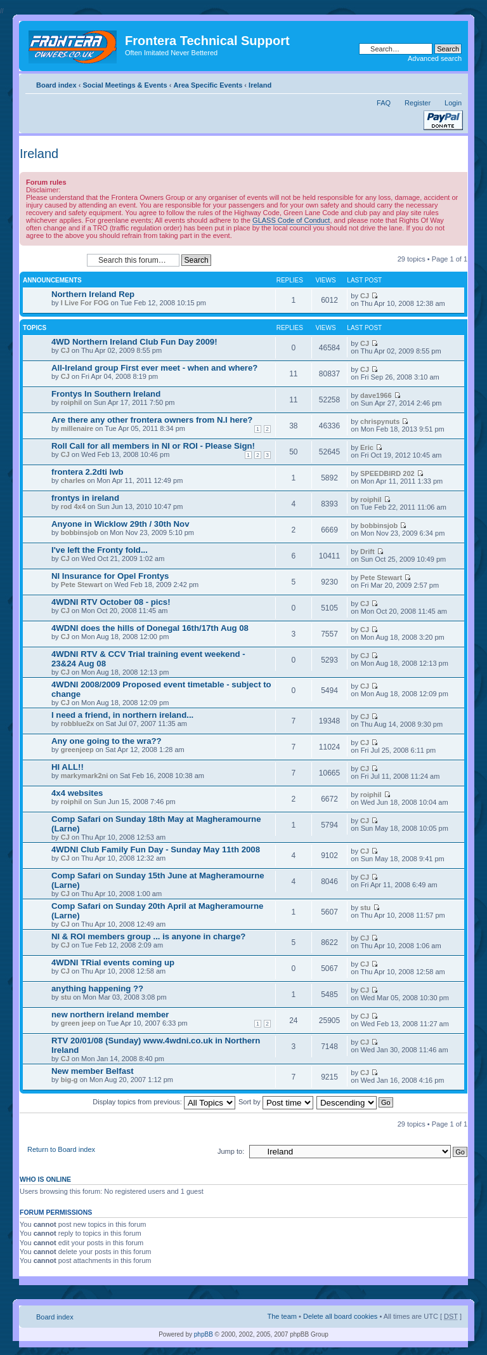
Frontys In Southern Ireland (105, 394)
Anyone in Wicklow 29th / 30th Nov (120, 524)
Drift (367, 551)
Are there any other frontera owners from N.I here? (151, 420)
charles (73, 480)
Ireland (260, 85)
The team (282, 1316)
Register (418, 103)
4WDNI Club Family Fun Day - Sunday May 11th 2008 (155, 849)
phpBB (203, 1334)
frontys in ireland (85, 498)
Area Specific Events (207, 85)
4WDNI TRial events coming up (112, 962)
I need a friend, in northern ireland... (122, 715)
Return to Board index (61, 1149)
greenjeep (77, 749)
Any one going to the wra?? (106, 741)
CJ (364, 296)
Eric (366, 447)
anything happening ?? (97, 988)
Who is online (45, 1179)
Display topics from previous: (164, 1102)
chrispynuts (379, 421)
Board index (56, 85)
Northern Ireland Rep (92, 294)
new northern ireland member (110, 1014)
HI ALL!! (67, 767)
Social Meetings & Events (124, 85)
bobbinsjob (79, 532)
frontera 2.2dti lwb (87, 472)
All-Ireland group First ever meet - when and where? (154, 368)
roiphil (71, 402)
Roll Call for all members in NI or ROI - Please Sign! (153, 446)
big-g (69, 1079)
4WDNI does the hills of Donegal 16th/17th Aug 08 (150, 628)
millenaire (77, 428)
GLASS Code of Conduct (291, 220)
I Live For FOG (85, 303)
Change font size (452, 82)
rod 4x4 (73, 506)
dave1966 (376, 395)
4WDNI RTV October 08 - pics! (111, 602)
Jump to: (231, 1151)
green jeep (78, 1023)
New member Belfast (92, 1071)
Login (453, 103)
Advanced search (435, 58)
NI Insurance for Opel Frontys (110, 576)
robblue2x (77, 723)
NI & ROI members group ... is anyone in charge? (148, 936)
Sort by (275, 1102)
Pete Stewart (82, 584)
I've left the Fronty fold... (99, 550)
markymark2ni (84, 775)
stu (365, 907)
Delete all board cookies (340, 1316)
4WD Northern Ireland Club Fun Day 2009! (134, 342)
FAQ (384, 103)
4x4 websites (77, 793)
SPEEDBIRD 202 (387, 473)
